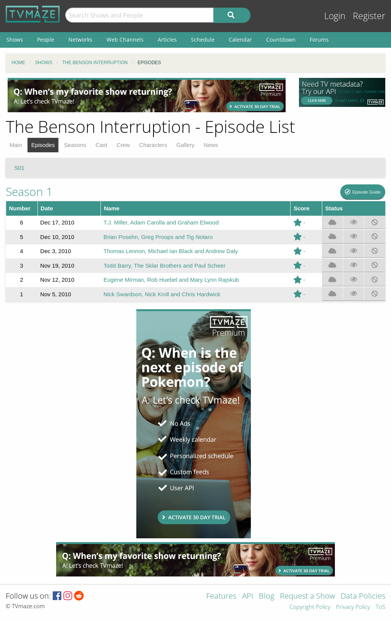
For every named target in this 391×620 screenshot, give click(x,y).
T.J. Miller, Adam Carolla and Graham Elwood (161, 222)
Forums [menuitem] (319, 39)
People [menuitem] (45, 39)
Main (16, 145)
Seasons (75, 145)
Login (335, 16)
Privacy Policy (353, 607)
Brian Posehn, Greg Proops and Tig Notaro (158, 237)
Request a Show (307, 596)
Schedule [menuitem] (203, 39)
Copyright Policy (309, 607)
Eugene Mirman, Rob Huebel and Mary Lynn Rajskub (171, 279)
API (247, 596)
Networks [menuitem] (80, 39)
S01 (20, 168)
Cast (101, 145)
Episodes (43, 145)
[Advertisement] (147, 95)
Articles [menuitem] (167, 39)
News (211, 145)
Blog (266, 596)
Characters (153, 145)
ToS (380, 607)
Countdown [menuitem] (281, 39)
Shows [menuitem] (14, 39)
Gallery (185, 145)
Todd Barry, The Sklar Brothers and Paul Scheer (164, 265)
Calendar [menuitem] (240, 39)
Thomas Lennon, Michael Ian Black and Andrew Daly (170, 251)
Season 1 (29, 191)
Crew (123, 145)
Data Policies (363, 596)
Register (369, 16)
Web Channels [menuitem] (125, 39)
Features (221, 596)
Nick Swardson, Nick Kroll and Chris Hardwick (161, 294)
